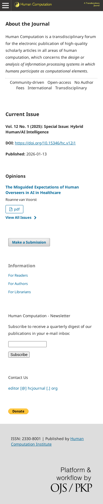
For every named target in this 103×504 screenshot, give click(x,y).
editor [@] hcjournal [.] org (33, 388)
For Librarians (19, 291)
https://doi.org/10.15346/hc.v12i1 (45, 142)
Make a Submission (29, 242)
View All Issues (18, 217)
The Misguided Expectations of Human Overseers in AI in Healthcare (42, 189)
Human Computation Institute (47, 441)
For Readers (18, 275)
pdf (16, 209)
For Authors (18, 283)
